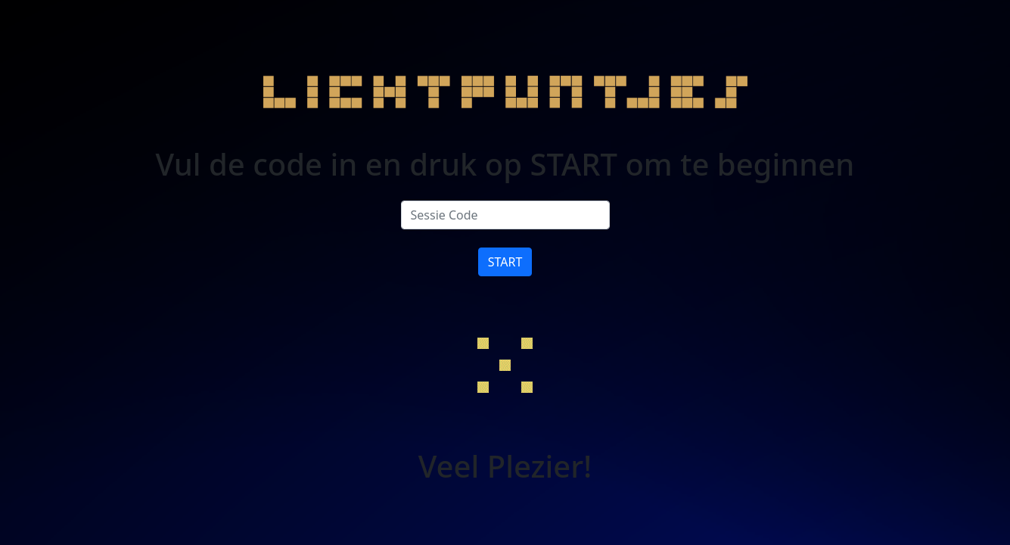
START (505, 262)
